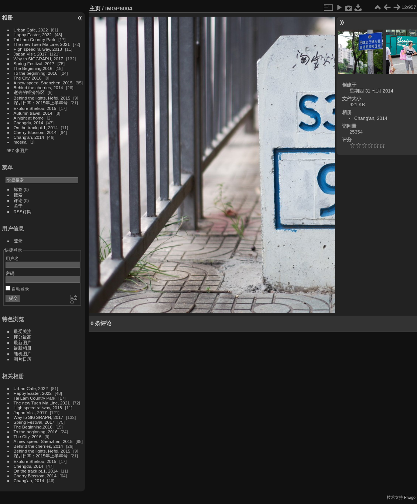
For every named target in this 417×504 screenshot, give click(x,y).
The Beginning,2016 (33, 68)
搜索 (18, 194)
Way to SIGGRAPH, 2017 (38, 58)
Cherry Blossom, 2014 (35, 132)
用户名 (12, 258)
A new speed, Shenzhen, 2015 (43, 82)
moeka (20, 142)
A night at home (29, 117)
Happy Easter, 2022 (33, 34)
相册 (7, 17)
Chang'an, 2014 (29, 137)
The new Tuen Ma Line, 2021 (42, 44)
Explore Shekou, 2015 (35, 108)
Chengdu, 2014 (28, 122)
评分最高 (22, 337)
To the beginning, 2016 (36, 73)
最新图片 (22, 342)
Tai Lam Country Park (34, 39)
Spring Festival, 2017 (34, 63)
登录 (18, 240)
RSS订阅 (22, 211)
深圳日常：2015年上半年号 (41, 102)
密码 (10, 273)
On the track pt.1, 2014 (36, 127)
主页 (94, 8)
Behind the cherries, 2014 (38, 87)
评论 (18, 200)
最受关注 (22, 331)
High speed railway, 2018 (38, 49)
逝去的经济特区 (29, 92)
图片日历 (22, 359)
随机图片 (22, 353)
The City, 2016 (28, 77)
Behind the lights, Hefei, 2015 (42, 97)
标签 (18, 189)
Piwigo (410, 497)
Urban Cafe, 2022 (31, 29)
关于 (18, 206)
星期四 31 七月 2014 (371, 91)
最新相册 (22, 348)
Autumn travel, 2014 (33, 113)
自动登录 (17, 288)
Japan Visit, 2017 (30, 53)
